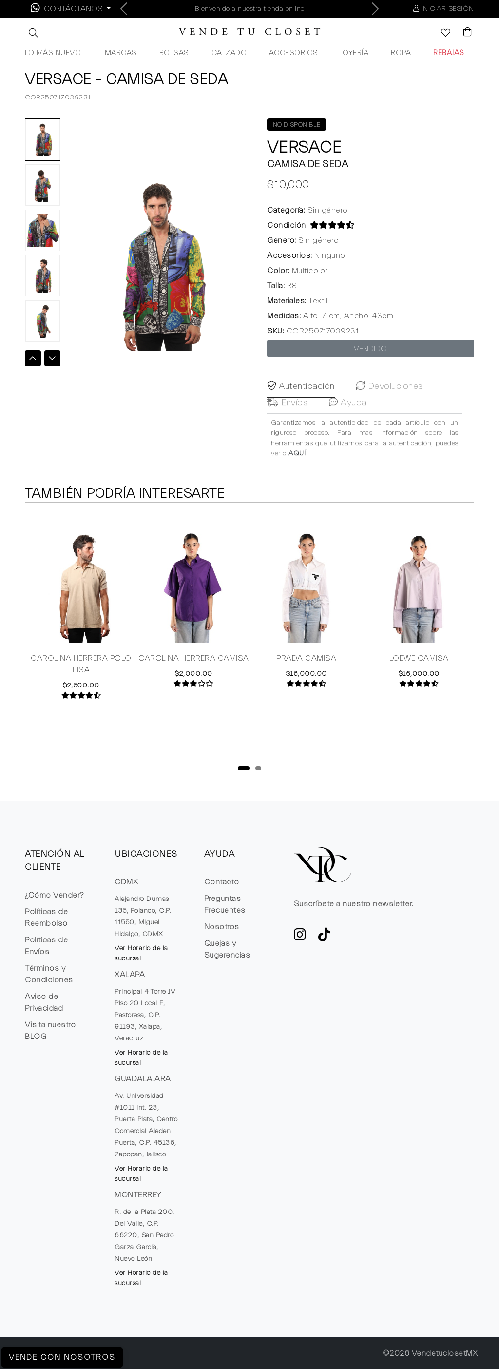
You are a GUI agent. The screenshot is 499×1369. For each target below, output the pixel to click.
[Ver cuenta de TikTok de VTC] (324, 937)
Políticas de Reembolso (46, 917)
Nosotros (221, 926)
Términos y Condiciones (49, 974)
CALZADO (229, 53)
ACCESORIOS (293, 53)
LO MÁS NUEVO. (53, 53)
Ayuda (348, 417)
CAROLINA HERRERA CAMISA (193, 658)
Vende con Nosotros (62, 1357)
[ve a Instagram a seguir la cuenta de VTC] (300, 937)
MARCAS (121, 53)
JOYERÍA (355, 53)
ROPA (401, 53)
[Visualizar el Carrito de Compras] (463, 32)
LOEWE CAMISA (419, 658)
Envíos (287, 417)
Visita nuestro (50, 1030)
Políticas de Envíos (46, 946)
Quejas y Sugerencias (227, 949)
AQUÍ (297, 468)
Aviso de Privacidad (44, 1002)
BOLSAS (174, 53)
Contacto (221, 882)
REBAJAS (448, 53)
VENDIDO (370, 348)
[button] (32, 32)
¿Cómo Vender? (54, 895)
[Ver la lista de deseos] (440, 33)
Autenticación (301, 401)
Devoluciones (389, 401)
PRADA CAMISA (306, 658)
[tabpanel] (81, 605)
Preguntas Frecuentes (225, 904)
